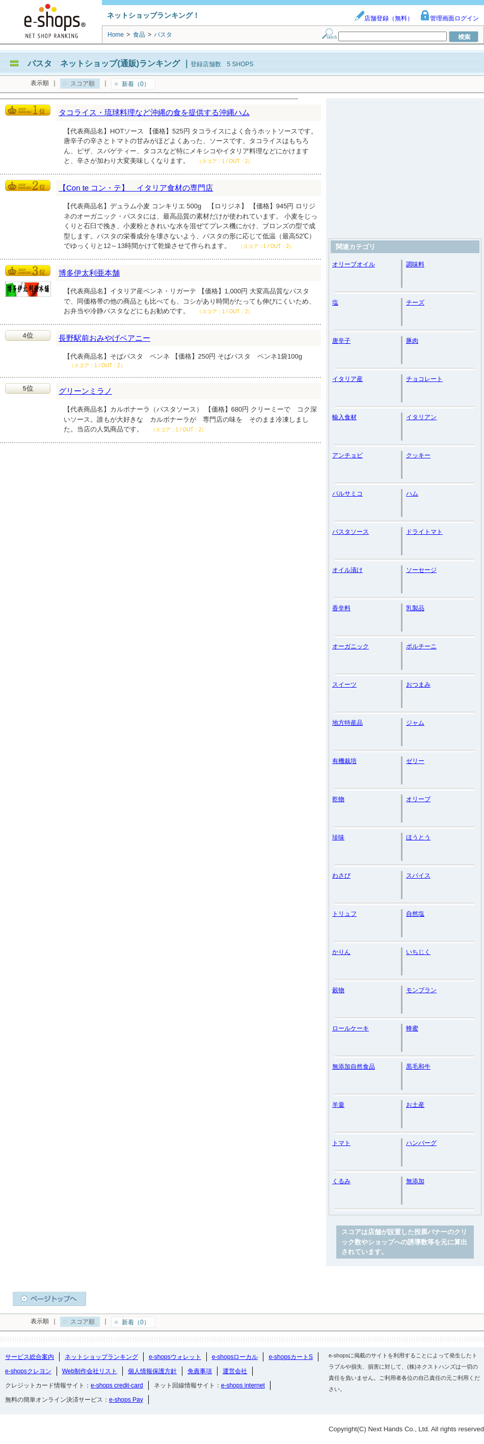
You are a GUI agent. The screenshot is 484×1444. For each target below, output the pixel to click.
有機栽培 (344, 761)
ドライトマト (424, 531)
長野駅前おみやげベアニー (104, 338)
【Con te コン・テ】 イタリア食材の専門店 (136, 187)
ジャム (415, 722)
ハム (412, 493)
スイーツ (344, 684)
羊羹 (338, 1104)
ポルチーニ (421, 646)
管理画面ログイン (449, 18)
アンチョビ (347, 455)
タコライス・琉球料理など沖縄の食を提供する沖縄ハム (154, 112)
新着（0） (136, 84)
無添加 (415, 1181)
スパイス (418, 875)
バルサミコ (347, 493)
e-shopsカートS (290, 1356)
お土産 (415, 1104)
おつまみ (418, 684)
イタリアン (421, 417)
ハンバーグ (421, 1143)
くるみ (341, 1181)
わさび (341, 875)
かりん (341, 952)
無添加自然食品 (353, 1066)
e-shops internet (243, 1385)
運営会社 (235, 1371)
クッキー (418, 455)
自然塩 (415, 913)
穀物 (338, 990)
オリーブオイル (353, 264)
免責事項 (199, 1371)
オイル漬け (347, 570)
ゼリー (415, 761)
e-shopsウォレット (175, 1356)
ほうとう (418, 837)
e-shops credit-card (117, 1385)
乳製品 (415, 608)
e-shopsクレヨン (28, 1371)
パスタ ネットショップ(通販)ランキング (104, 63)
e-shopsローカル (235, 1356)
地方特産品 (347, 722)
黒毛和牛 (418, 1066)
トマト (341, 1143)
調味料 (415, 264)
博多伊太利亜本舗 (89, 272)
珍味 (338, 837)
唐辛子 (341, 340)
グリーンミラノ (85, 391)
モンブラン (421, 990)
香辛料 (341, 608)
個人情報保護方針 (152, 1371)
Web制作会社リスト (89, 1371)
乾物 (338, 799)
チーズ (415, 302)
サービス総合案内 (29, 1356)
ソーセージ (421, 570)
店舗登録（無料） (383, 18)
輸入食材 (344, 417)
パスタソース (350, 531)
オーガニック (350, 646)
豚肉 (412, 340)
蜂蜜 (412, 1028)
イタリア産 (347, 379)
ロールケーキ (350, 1028)
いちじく (418, 952)
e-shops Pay (126, 1399)
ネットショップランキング (101, 1356)
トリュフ (344, 913)
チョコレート (424, 379)
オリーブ (418, 799)
